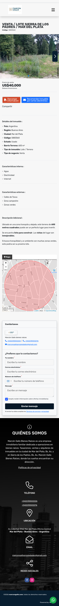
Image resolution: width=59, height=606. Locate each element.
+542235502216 (31, 341)
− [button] (6, 267)
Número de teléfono (13, 376)
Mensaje (9, 386)
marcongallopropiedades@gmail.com (22, 344)
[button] (28, 75)
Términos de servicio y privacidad (37, 411)
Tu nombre (9, 358)
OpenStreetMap (51, 311)
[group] (29, 56)
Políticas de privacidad (29, 467)
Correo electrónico (13, 367)
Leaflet (36, 311)
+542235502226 (14, 341)
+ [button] (6, 263)
